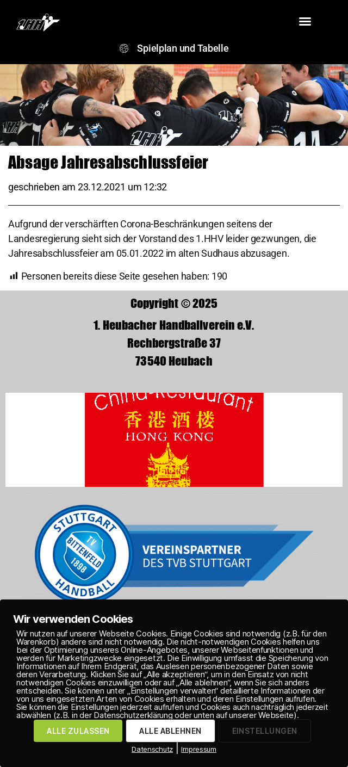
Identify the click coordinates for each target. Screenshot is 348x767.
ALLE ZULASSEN (78, 730)
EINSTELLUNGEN (264, 730)
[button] (305, 21)
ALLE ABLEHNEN (170, 730)
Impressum (198, 749)
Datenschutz (152, 749)
